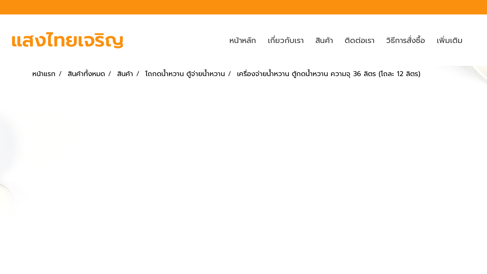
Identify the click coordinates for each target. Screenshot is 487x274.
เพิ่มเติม (450, 40)
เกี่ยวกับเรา (286, 40)
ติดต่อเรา (359, 40)
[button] (475, 40)
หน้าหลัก (242, 40)
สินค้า (324, 40)
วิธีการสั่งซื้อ (405, 40)
